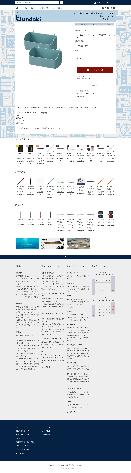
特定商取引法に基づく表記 (84, 78)
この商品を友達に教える (83, 91)
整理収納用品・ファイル (89, 24)
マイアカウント (46, 427)
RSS (17, 453)
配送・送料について (22, 434)
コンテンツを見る (55, 8)
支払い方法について (22, 431)
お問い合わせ (45, 434)
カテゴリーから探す (26, 8)
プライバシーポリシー (23, 445)
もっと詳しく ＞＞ (47, 367)
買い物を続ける (80, 96)
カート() (110, 2)
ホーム (77, 24)
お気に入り (96, 86)
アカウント (98, 2)
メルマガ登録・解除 (22, 449)
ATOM (22, 453)
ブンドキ (59, 468)
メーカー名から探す (41, 8)
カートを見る (45, 431)
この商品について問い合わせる (84, 94)
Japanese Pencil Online (68, 468)
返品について (80, 76)
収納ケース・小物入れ (106, 24)
